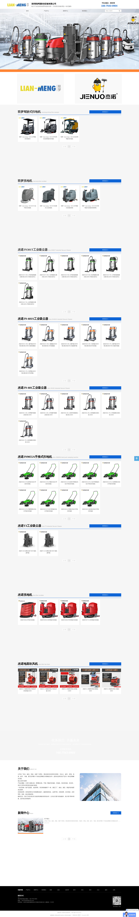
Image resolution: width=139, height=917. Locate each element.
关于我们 (46, 818)
